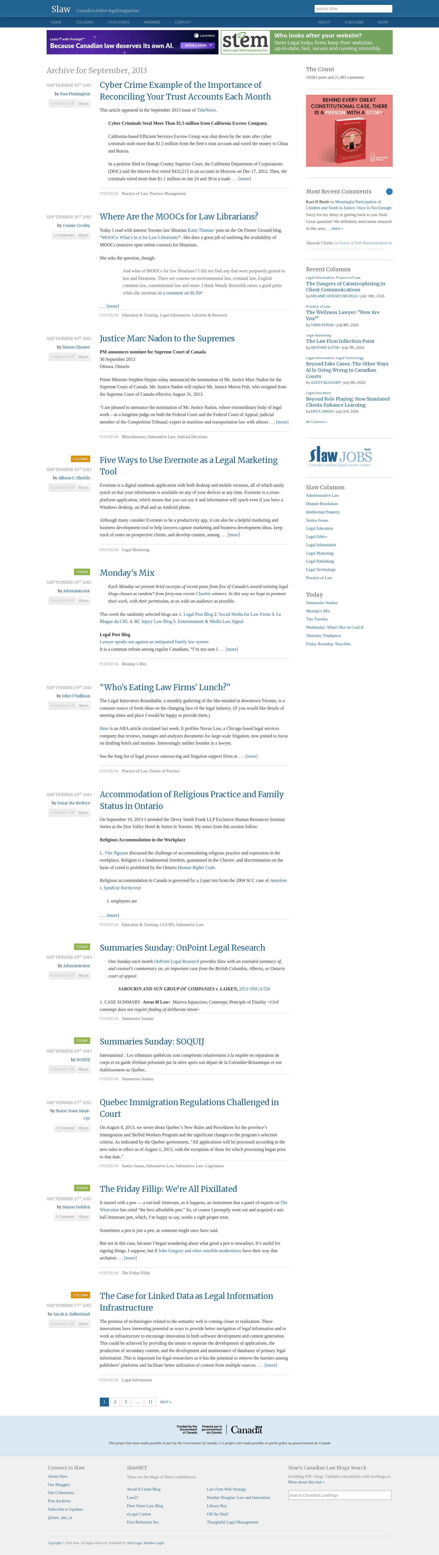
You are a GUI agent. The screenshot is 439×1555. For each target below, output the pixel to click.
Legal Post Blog (198, 614)
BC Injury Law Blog (153, 621)
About (324, 22)
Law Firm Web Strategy (226, 1489)
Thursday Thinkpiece (323, 635)
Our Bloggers (59, 1484)
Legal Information (137, 1380)
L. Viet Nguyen (114, 852)
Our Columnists (61, 1492)
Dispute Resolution (322, 503)
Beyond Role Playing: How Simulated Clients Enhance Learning (348, 402)
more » (337, 228)
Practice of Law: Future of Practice (151, 771)
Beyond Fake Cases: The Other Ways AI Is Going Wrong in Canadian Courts (347, 370)
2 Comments (64, 235)
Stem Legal (134, 1543)
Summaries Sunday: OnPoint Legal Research (182, 948)
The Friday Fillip (136, 1273)
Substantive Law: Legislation (200, 1166)
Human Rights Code (196, 867)
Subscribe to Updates (65, 1509)
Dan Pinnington (75, 94)
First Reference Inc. (143, 1522)
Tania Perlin (322, 324)
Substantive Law (190, 924)
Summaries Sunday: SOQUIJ (152, 1041)
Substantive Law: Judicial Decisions (177, 436)
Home (56, 22)
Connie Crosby (76, 225)
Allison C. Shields (74, 478)
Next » (165, 1401)
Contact (183, 22)
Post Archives (59, 1501)
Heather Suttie (325, 347)
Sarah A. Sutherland (71, 1314)
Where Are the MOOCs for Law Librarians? (179, 216)
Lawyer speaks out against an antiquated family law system (154, 641)
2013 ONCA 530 (254, 988)
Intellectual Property (323, 512)
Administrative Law (322, 495)
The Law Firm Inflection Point (340, 341)
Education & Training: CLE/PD (148, 924)
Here (104, 728)
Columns (85, 22)
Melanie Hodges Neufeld (334, 295)
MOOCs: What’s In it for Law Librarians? (140, 237)
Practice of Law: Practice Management (154, 193)
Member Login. (154, 1543)
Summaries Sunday (138, 1018)
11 (150, 1401)
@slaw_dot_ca (60, 1517)
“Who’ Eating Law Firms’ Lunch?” (165, 687)
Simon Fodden (76, 1207)
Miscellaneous (134, 436)
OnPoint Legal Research (176, 961)
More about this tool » (306, 1482)
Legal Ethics (316, 536)
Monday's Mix (318, 611)
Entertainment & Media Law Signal (210, 621)
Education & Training (140, 315)
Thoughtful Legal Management (232, 1522)
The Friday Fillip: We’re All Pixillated (168, 1189)
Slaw (61, 9)
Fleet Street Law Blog (145, 1505)
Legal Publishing (320, 561)
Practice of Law (348, 277)
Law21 (132, 1497)
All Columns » (316, 422)
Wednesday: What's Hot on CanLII (334, 627)
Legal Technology (350, 358)
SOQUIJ (83, 1059)
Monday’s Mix (127, 573)
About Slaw (57, 1476)
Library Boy (217, 1505)
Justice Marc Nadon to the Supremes (167, 338)
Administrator (76, 591)
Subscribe (354, 22)
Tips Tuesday (317, 619)
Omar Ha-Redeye (73, 803)
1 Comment (65, 1128)
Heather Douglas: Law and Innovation (238, 1497)
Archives (152, 22)
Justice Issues (133, 1166)
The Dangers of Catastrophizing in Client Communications (345, 287)
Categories (119, 22)
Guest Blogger (325, 382)
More (383, 22)
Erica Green (322, 411)
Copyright (54, 1543)
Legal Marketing (135, 549)
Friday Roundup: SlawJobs (328, 644)
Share (83, 104)
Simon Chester (76, 347)
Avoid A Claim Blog (144, 1489)
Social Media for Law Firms (245, 614)
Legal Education (318, 393)
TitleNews (206, 110)
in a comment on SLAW (180, 292)
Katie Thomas (200, 230)
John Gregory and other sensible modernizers (199, 1250)
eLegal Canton (139, 1514)
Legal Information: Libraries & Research (193, 315)
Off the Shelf (217, 1514)
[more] (244, 178)
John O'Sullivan (76, 696)
